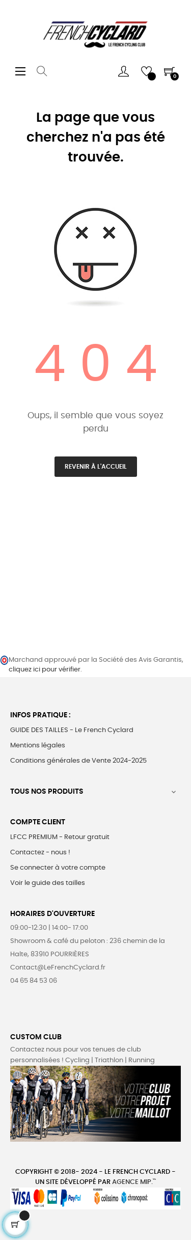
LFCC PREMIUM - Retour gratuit (60, 837)
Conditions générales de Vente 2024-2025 (78, 761)
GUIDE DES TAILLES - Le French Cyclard (71, 730)
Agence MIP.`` (134, 1182)
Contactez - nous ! (40, 852)
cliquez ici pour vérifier (44, 669)
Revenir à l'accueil (96, 467)
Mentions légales (37, 745)
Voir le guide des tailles (47, 883)
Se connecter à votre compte (57, 868)
